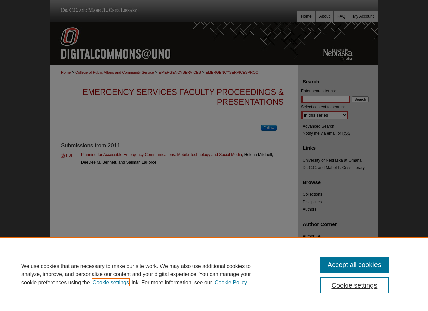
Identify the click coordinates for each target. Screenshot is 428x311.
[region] (214, 274)
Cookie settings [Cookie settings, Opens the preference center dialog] (355, 285)
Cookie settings (111, 282)
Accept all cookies (354, 264)
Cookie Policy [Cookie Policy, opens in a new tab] (231, 282)
